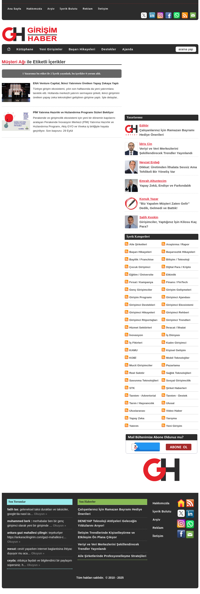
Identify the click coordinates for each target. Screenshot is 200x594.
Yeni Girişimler (51, 49)
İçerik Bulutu (69, 8)
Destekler (109, 49)
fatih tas (12, 509)
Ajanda (127, 49)
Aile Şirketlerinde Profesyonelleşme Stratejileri (112, 556)
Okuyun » (40, 514)
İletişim (103, 8)
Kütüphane (25, 49)
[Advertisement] (161, 85)
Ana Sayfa (14, 8)
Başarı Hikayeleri (82, 49)
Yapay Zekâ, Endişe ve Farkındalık (165, 185)
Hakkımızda (34, 8)
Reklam (88, 8)
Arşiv (51, 8)
